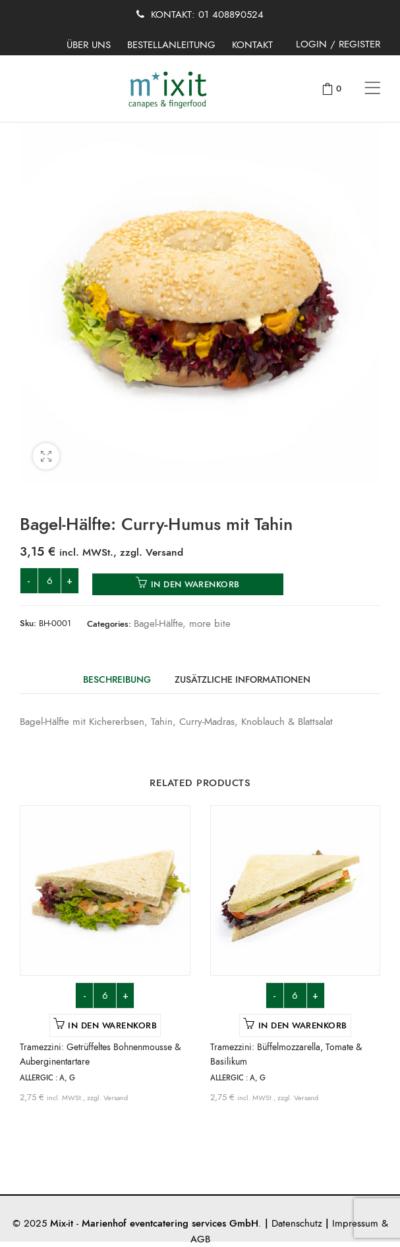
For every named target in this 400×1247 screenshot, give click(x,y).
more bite (210, 623)
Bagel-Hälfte (158, 623)
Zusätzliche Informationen (242, 680)
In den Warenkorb (195, 584)
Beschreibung (117, 680)
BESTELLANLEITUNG (171, 44)
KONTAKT (252, 44)
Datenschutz (296, 1223)
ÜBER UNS (89, 44)
